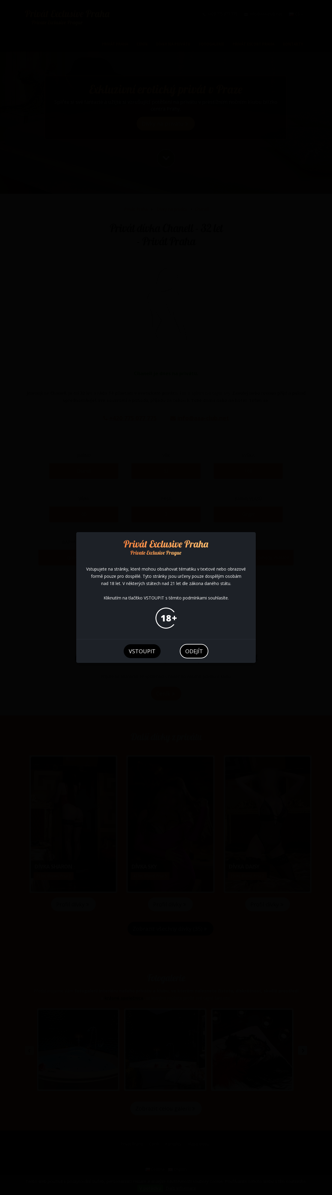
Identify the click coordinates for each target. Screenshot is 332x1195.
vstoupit (142, 651)
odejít (194, 651)
